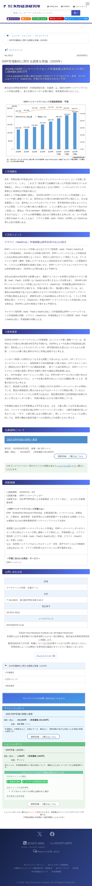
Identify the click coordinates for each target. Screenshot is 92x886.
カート (26, 19)
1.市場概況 (9, 672)
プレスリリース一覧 (45, 655)
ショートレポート (65, 466)
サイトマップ (80, 6)
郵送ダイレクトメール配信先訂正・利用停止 (33, 868)
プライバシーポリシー (34, 865)
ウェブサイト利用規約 (58, 865)
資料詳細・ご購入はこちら (70, 456)
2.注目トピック (11, 679)
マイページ (13, 19)
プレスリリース (41, 36)
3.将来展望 (9, 686)
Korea (65, 6)
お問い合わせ (39, 19)
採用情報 (56, 872)
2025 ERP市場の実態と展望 (22, 439)
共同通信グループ (39, 872)
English (52, 6)
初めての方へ (56, 19)
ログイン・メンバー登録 (76, 19)
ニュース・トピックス (21, 36)
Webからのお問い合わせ (46, 852)
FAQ (75, 868)
